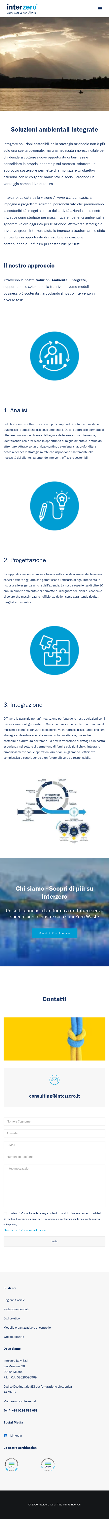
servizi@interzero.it (23, 1401)
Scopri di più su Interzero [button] (54, 933)
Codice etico (12, 1318)
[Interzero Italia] (22, 9)
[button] (100, 8)
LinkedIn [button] (16, 1435)
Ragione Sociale (14, 1300)
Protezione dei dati (16, 1309)
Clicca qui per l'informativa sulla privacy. (25, 1230)
